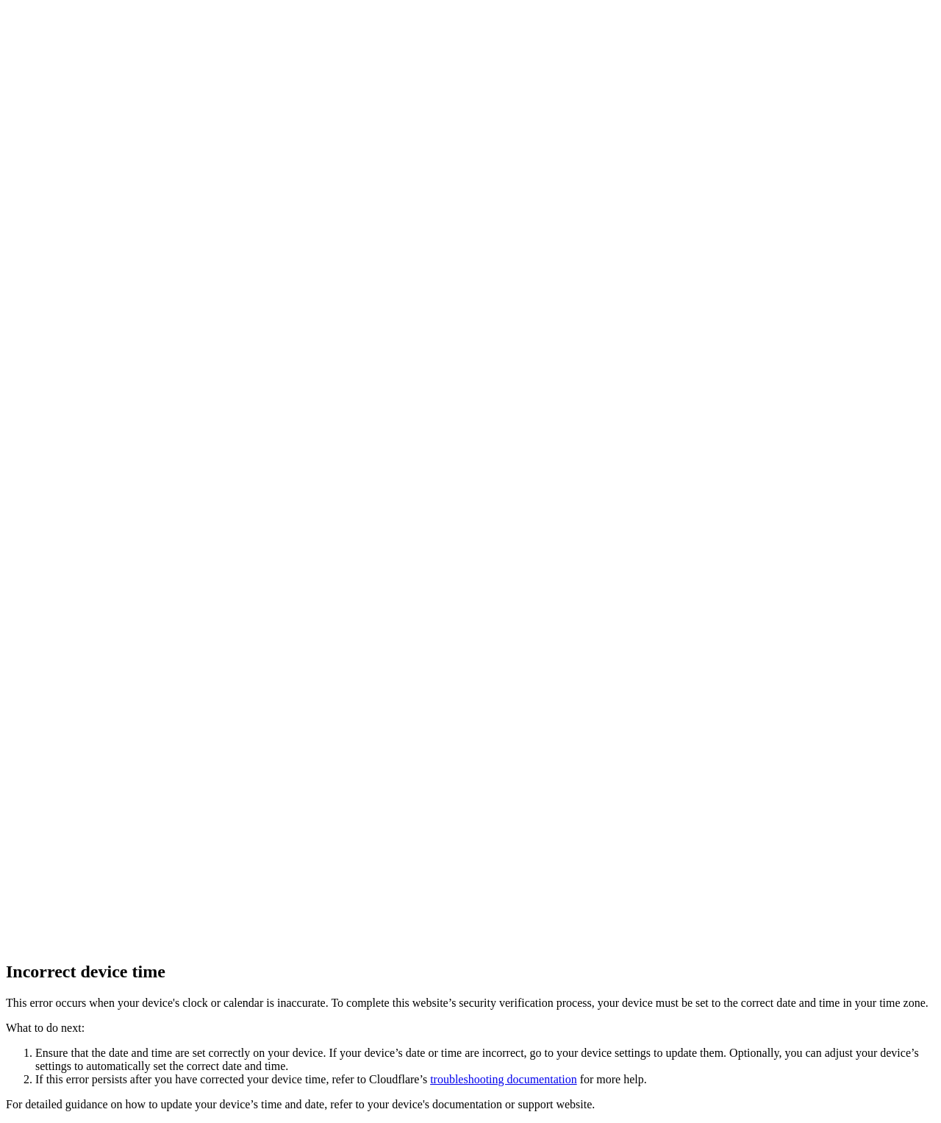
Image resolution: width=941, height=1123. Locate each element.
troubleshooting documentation (503, 1079)
